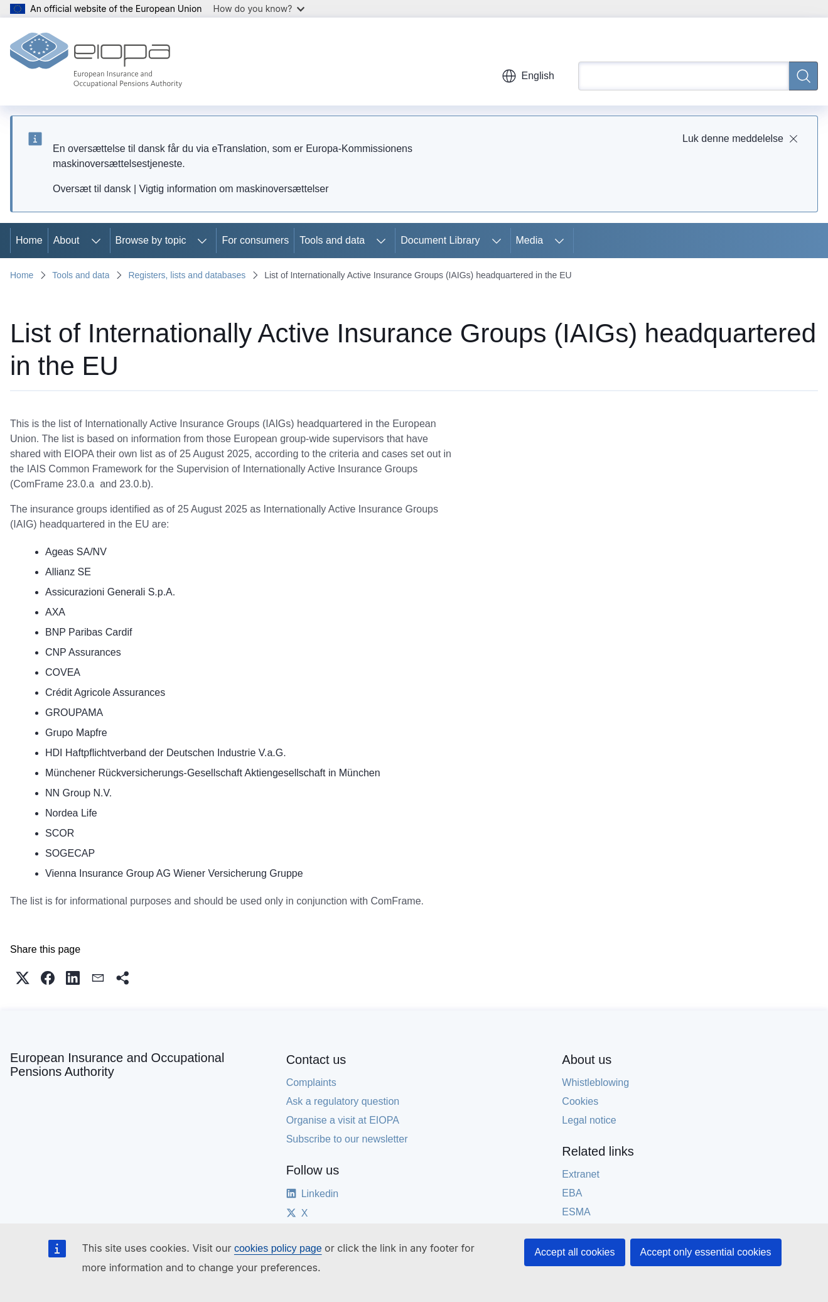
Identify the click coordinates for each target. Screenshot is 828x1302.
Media (530, 240)
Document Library (440, 240)
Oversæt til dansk (92, 188)
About (66, 240)
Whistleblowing (595, 1082)
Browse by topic (151, 240)
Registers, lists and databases (186, 275)
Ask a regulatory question (343, 1101)
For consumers (255, 240)
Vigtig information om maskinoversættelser (234, 188)
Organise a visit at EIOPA (342, 1120)
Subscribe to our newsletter (347, 1139)
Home (29, 240)
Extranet (580, 1174)
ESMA (576, 1212)
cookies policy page (278, 1248)
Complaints (311, 1082)
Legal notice (589, 1120)
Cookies (580, 1101)
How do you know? (259, 8)
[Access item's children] (96, 240)
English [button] (528, 76)
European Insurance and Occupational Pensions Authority (117, 1064)
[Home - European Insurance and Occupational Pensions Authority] (96, 61)
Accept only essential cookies (706, 1252)
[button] (23, 978)
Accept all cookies (574, 1252)
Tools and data (332, 240)
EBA (572, 1193)
